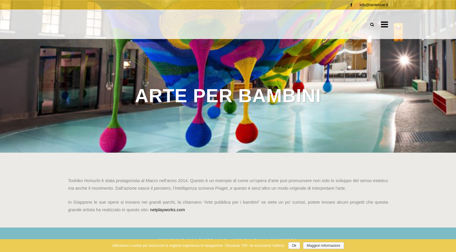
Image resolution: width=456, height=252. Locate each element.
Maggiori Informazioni (323, 246)
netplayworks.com (167, 209)
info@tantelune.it (373, 5)
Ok (294, 246)
